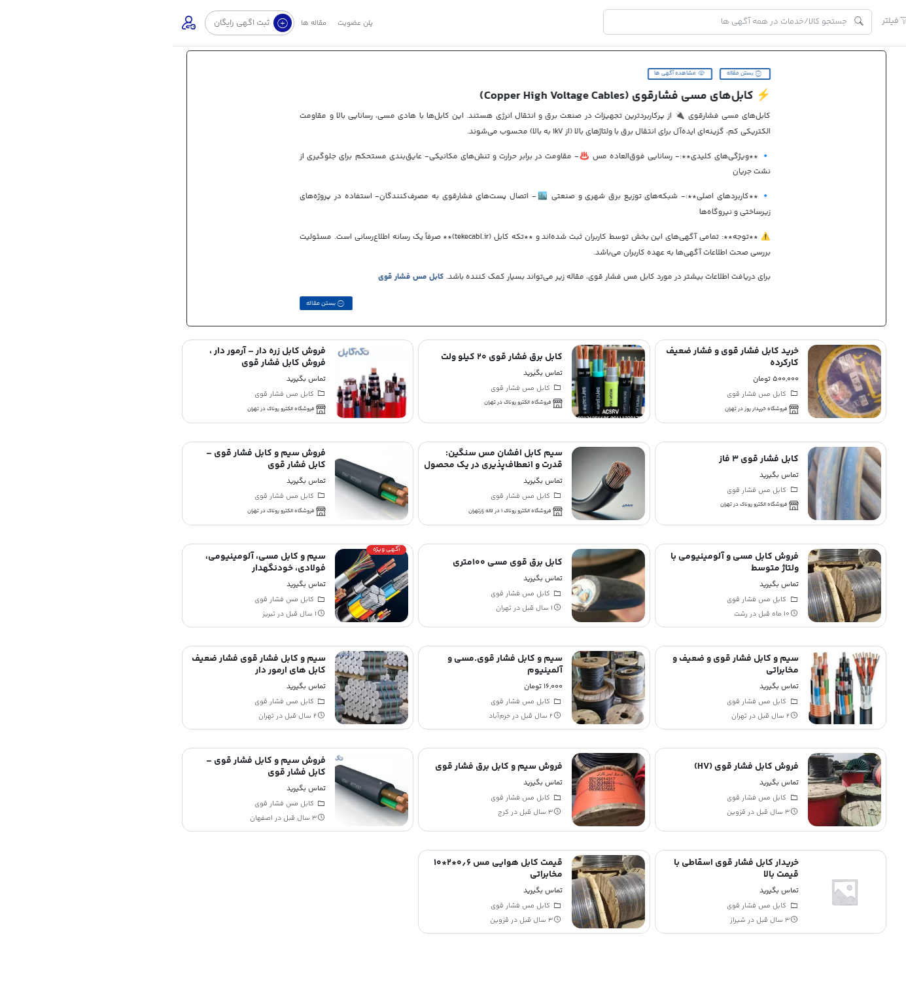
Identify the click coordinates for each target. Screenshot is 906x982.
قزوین (564, 810)
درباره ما (883, 396)
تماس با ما (847, 396)
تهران (332, 606)
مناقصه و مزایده (871, 262)
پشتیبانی (778, 396)
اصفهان (89, 816)
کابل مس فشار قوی (242, 276)
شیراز (566, 918)
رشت (569, 611)
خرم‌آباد (327, 714)
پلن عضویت (183, 23)
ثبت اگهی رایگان (81, 23)
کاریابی (885, 283)
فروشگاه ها (877, 242)
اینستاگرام (874, 323)
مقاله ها (141, 23)
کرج (331, 810)
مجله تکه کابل (874, 302)
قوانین (811, 396)
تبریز (96, 611)
